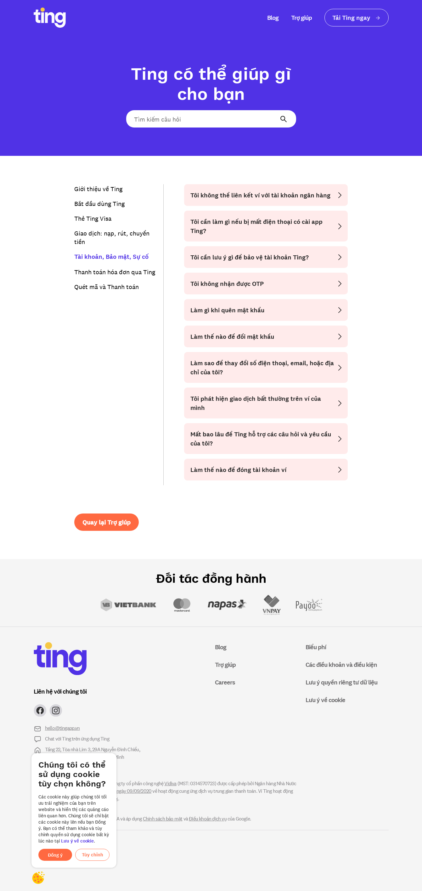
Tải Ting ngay (356, 17)
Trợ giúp (301, 17)
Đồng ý (55, 855)
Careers (225, 682)
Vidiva (170, 783)
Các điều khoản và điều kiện (341, 664)
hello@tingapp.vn (62, 727)
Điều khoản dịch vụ (208, 818)
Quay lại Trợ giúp (106, 522)
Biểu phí (316, 646)
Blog (273, 17)
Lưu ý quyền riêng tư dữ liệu (341, 682)
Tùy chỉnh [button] (92, 854)
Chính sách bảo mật (163, 818)
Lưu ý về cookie (77, 840)
